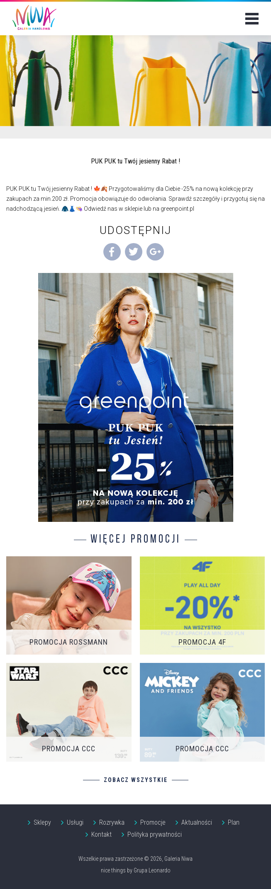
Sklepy (42, 822)
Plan (233, 822)
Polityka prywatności (154, 834)
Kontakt (101, 834)
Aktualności (196, 822)
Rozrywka (112, 822)
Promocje (153, 822)
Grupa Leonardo (152, 870)
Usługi (75, 822)
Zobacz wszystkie (136, 780)
